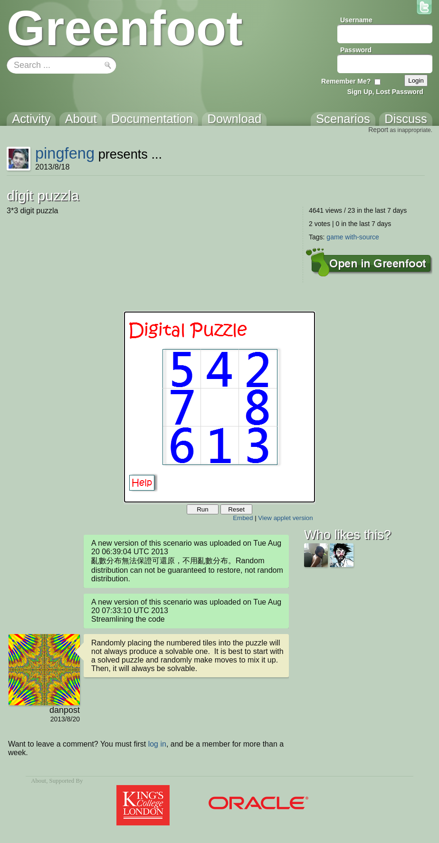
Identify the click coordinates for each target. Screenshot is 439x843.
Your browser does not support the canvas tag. (219, 407)
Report (378, 129)
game (334, 237)
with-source (362, 237)
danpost (64, 710)
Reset (236, 509)
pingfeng (65, 153)
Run (202, 509)
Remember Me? (346, 81)
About (38, 780)
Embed (243, 517)
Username (356, 20)
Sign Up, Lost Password (385, 91)
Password (356, 50)
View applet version (285, 517)
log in (157, 744)
